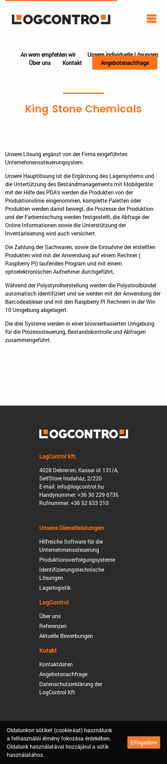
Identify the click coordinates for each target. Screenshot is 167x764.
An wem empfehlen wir (47, 54)
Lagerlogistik (55, 587)
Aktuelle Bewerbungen (66, 635)
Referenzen (53, 625)
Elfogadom (143, 742)
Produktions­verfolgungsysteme (77, 559)
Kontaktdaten (56, 664)
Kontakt (72, 62)
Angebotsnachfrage (125, 62)
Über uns (40, 62)
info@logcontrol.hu (80, 486)
